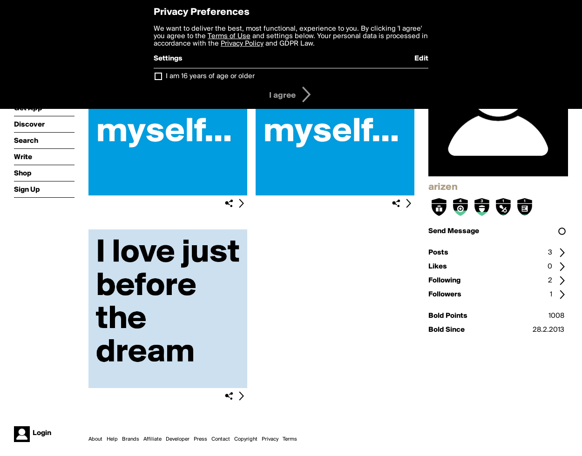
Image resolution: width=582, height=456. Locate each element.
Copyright (245, 439)
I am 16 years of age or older (210, 76)
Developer (177, 439)
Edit (421, 58)
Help (112, 439)
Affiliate (152, 439)
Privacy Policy (242, 43)
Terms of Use (229, 36)
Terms (290, 439)
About (95, 439)
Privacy (270, 439)
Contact (220, 439)
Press (200, 439)
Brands (130, 439)
